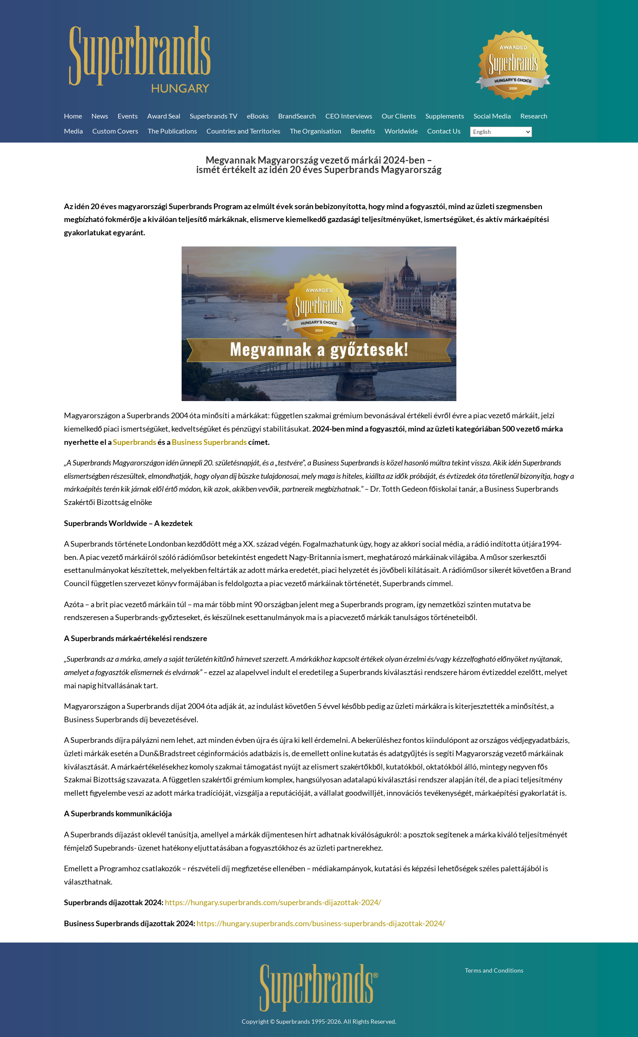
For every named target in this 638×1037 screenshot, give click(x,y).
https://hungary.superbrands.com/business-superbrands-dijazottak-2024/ (321, 923)
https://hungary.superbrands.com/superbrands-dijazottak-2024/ (273, 902)
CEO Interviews (348, 116)
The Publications (172, 131)
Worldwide (401, 131)
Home (73, 116)
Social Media (492, 116)
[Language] (501, 132)
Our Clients (399, 116)
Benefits (363, 131)
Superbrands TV (213, 116)
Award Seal (163, 116)
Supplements (444, 116)
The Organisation (315, 131)
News (99, 116)
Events (128, 116)
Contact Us (444, 131)
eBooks (258, 116)
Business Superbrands (209, 442)
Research (533, 116)
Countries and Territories (243, 131)
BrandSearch (297, 116)
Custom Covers (115, 131)
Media (73, 131)
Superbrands (134, 442)
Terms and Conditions (494, 970)
